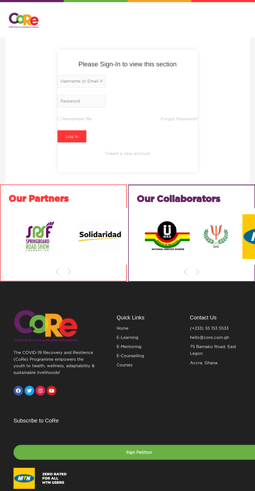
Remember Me (74, 119)
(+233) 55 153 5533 (209, 329)
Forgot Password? (179, 119)
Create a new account (127, 154)
